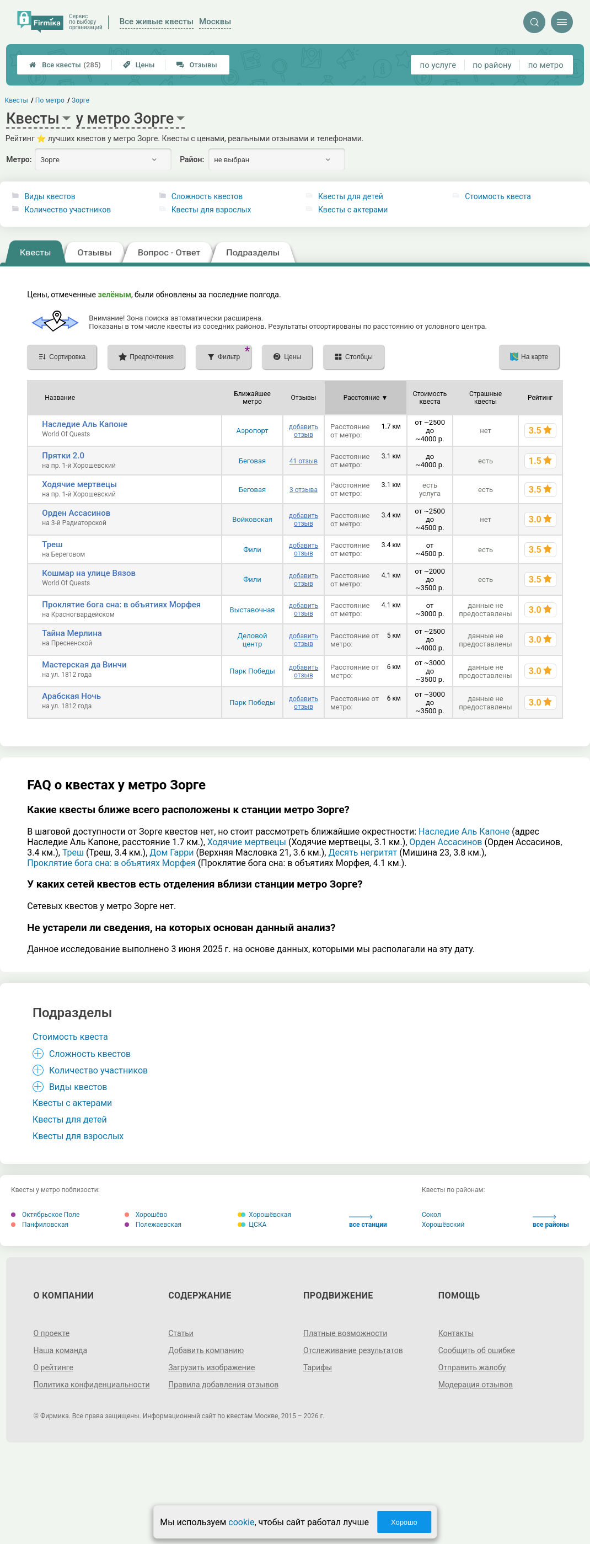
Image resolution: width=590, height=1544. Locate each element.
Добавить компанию (206, 1350)
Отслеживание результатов (353, 1350)
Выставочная (252, 610)
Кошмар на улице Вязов (89, 573)
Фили (252, 550)
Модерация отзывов (475, 1384)
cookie (241, 1522)
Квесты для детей (350, 196)
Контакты (456, 1333)
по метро (546, 65)
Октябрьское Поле (45, 1215)
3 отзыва (303, 490)
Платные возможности (345, 1333)
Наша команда (60, 1350)
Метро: (18, 159)
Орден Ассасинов (76, 513)
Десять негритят (362, 852)
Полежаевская (153, 1224)
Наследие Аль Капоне (84, 424)
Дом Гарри (171, 852)
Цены (139, 65)
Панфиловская (39, 1224)
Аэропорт (252, 430)
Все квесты (65, 65)
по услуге (438, 65)
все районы (551, 1221)
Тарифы (317, 1367)
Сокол (431, 1215)
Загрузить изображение (211, 1367)
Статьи (181, 1333)
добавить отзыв (303, 431)
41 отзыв (303, 461)
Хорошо (404, 1522)
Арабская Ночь (71, 696)
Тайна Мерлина (71, 633)
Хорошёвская (264, 1215)
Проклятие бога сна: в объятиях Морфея (121, 605)
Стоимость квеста (498, 196)
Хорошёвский (443, 1224)
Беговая (252, 461)
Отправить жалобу (472, 1367)
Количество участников (67, 209)
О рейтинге (53, 1367)
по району (492, 65)
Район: (192, 159)
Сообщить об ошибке (476, 1350)
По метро (50, 100)
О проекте (51, 1333)
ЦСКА (252, 1224)
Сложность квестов (207, 196)
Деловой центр (252, 640)
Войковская (252, 519)
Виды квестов (49, 196)
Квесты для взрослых (211, 209)
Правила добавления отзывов (223, 1384)
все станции (368, 1221)
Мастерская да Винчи (84, 665)
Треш (52, 544)
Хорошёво (146, 1215)
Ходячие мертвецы (79, 484)
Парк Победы (252, 671)
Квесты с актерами (353, 209)
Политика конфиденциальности (91, 1384)
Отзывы (196, 65)
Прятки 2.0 (63, 456)
